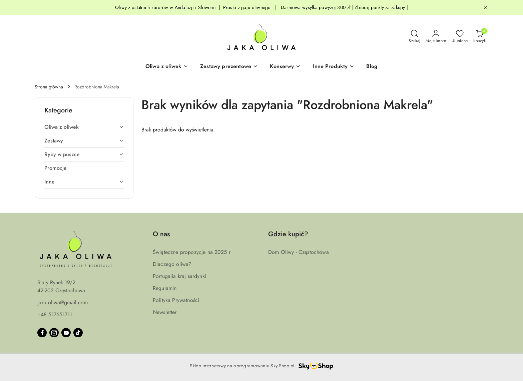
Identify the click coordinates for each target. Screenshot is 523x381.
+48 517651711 (54, 314)
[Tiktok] (78, 332)
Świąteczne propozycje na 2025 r (191, 252)
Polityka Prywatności (176, 300)
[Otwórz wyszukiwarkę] (414, 37)
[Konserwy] (285, 66)
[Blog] (372, 66)
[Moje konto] (436, 37)
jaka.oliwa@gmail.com (62, 302)
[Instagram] (54, 332)
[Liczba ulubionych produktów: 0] (460, 37)
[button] (167, 66)
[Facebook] (42, 332)
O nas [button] (161, 234)
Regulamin (164, 288)
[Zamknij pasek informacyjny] (485, 8)
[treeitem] (84, 127)
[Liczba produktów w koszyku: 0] (479, 37)
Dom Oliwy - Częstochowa (298, 252)
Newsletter (165, 312)
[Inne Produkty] (333, 66)
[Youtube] (66, 332)
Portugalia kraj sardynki (179, 276)
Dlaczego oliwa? (172, 264)
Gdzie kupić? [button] (288, 234)
